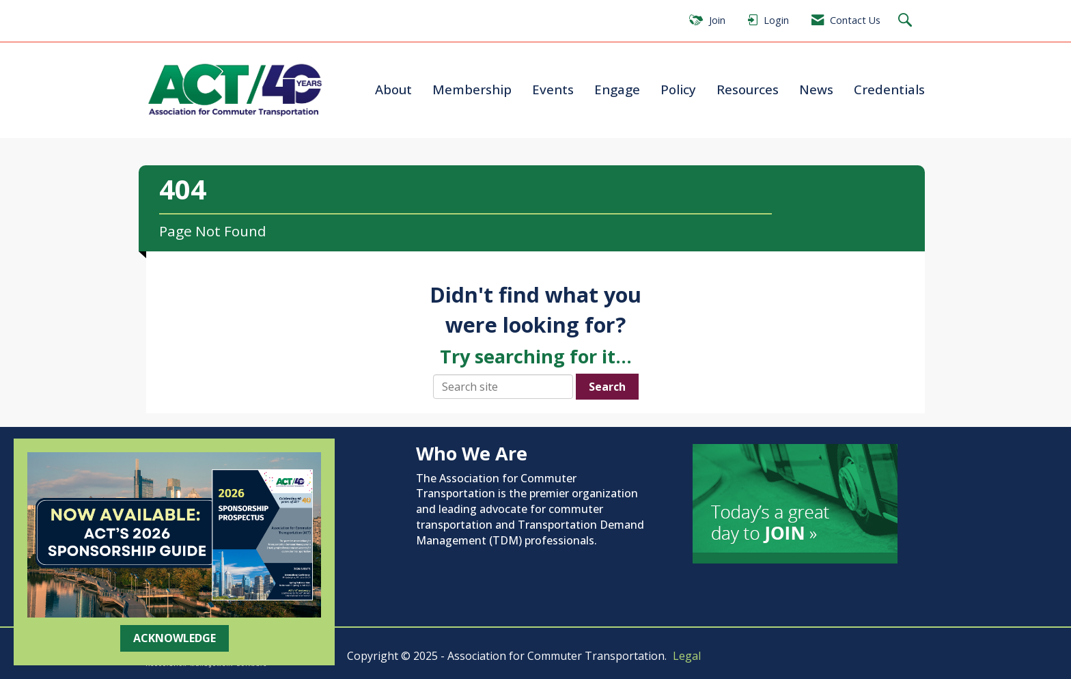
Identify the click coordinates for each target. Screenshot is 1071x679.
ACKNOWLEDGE (174, 638)
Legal (687, 655)
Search (607, 386)
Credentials (889, 89)
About (393, 89)
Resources (748, 89)
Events (553, 89)
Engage (617, 89)
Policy (678, 89)
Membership (472, 89)
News (816, 89)
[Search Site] (906, 20)
